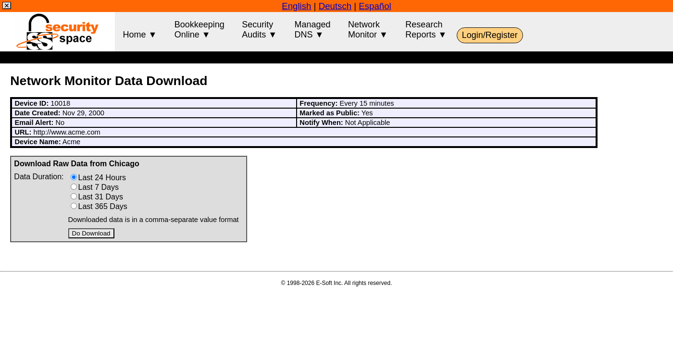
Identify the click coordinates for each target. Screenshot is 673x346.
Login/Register (490, 35)
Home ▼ (140, 29)
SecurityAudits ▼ (259, 29)
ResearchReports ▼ (426, 29)
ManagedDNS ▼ (313, 29)
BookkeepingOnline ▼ (199, 29)
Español (375, 6)
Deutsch (335, 6)
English (296, 6)
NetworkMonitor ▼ (368, 29)
